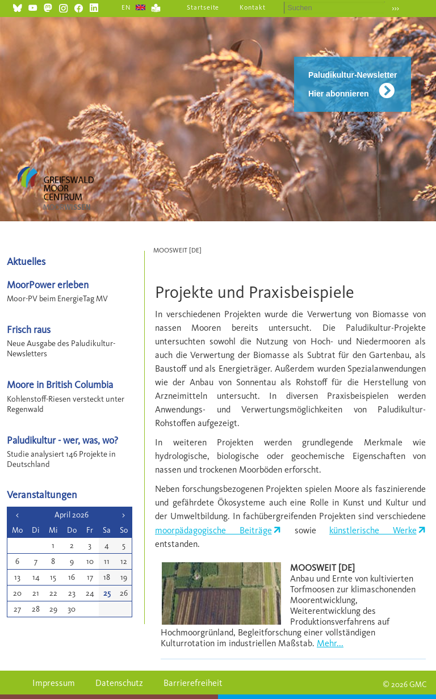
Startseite (203, 7)
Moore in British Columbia (60, 384)
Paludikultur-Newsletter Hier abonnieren (352, 84)
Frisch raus (29, 329)
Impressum (53, 682)
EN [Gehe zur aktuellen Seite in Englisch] (126, 7)
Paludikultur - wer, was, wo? (62, 440)
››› (395, 8)
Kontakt (253, 7)
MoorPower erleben (48, 284)
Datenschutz (119, 682)
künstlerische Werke (373, 530)
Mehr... (330, 643)
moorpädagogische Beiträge (213, 530)
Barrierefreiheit (193, 682)
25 (107, 593)
